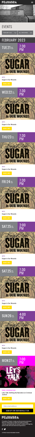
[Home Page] (8, 2)
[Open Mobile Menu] (32, 2)
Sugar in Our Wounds (9, 80)
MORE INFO (6, 84)
